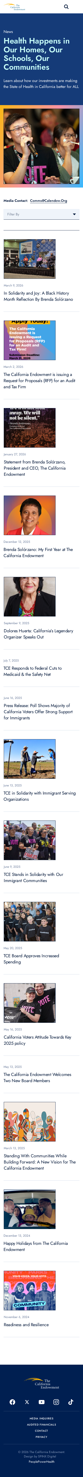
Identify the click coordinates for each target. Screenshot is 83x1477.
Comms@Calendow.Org (48, 200)
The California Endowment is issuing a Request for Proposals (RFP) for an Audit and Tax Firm (39, 380)
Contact (41, 1431)
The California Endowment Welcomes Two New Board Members (37, 1077)
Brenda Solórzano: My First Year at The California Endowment (38, 552)
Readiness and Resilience (26, 1325)
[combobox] (41, 214)
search (66, 6)
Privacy (41, 1437)
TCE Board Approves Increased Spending (31, 959)
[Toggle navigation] (76, 6)
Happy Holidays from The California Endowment (36, 1246)
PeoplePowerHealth (41, 1461)
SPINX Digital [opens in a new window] (47, 1456)
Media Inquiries (42, 1418)
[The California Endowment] (41, 1383)
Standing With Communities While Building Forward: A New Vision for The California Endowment (40, 1162)
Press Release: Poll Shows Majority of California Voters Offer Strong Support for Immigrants (38, 711)
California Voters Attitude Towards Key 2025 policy (37, 1040)
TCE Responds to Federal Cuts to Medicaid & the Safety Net (33, 671)
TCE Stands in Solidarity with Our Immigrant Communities (33, 877)
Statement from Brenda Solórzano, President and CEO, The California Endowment (35, 468)
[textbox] (41, 214)
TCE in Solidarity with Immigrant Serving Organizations (40, 796)
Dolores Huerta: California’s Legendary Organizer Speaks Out (38, 634)
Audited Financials (41, 1425)
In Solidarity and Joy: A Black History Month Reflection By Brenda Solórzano (38, 296)
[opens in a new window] (12, 1402)
